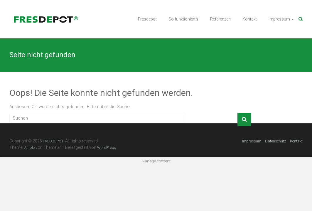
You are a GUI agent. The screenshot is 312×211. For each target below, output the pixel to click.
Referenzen (220, 19)
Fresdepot (147, 19)
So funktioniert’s (183, 19)
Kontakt (249, 19)
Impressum (279, 19)
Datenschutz (275, 141)
